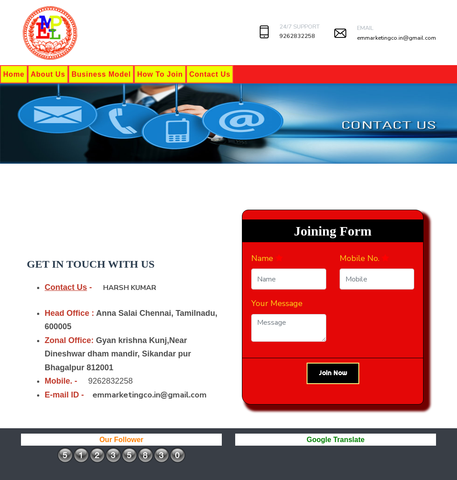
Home (14, 74)
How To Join (160, 74)
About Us (48, 74)
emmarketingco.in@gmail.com (396, 38)
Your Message (277, 303)
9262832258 (297, 36)
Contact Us (209, 74)
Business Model (101, 74)
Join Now (333, 373)
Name (267, 258)
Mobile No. (364, 258)
